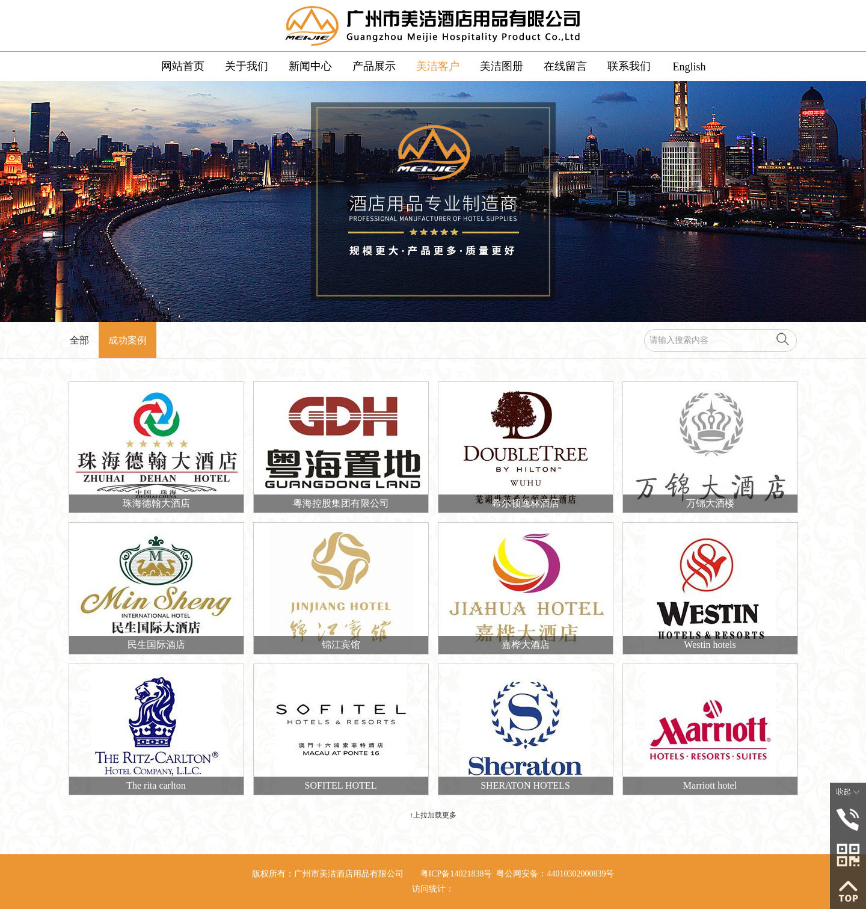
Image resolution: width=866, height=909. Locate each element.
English (688, 67)
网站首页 (182, 66)
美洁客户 (437, 66)
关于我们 (246, 66)
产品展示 (374, 66)
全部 (79, 340)
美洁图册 (501, 66)
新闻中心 (310, 66)
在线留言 (565, 66)
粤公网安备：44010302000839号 (555, 873)
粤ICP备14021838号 (456, 873)
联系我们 (629, 66)
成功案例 (127, 340)
